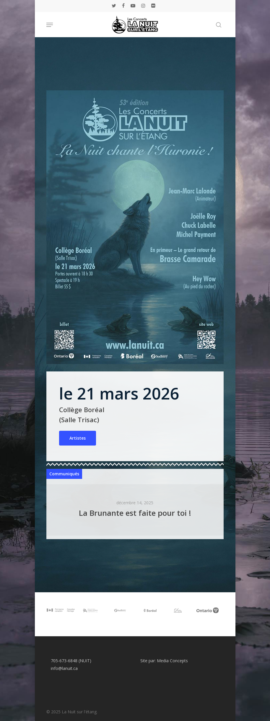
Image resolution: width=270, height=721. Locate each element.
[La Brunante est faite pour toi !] (135, 510)
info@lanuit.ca (64, 668)
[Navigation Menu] (49, 25)
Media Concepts (172, 660)
